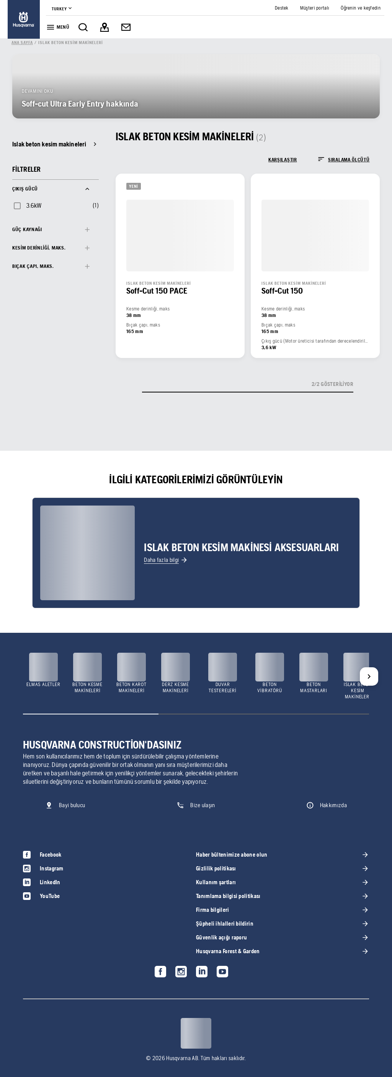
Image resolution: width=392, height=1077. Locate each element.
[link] (24, 19)
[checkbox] (27, 205)
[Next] (369, 676)
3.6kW (34, 205)
